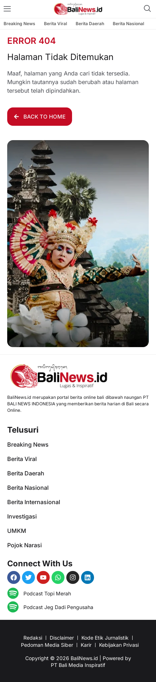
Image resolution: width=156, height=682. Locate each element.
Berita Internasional (33, 502)
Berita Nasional (128, 23)
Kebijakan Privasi (119, 645)
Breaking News (19, 23)
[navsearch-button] (147, 9)
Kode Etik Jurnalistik (105, 638)
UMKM (16, 530)
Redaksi (32, 638)
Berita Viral (55, 23)
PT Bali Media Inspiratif (78, 665)
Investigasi (22, 516)
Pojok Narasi (24, 545)
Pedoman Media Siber (47, 645)
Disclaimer (62, 638)
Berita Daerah (90, 23)
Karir (86, 645)
